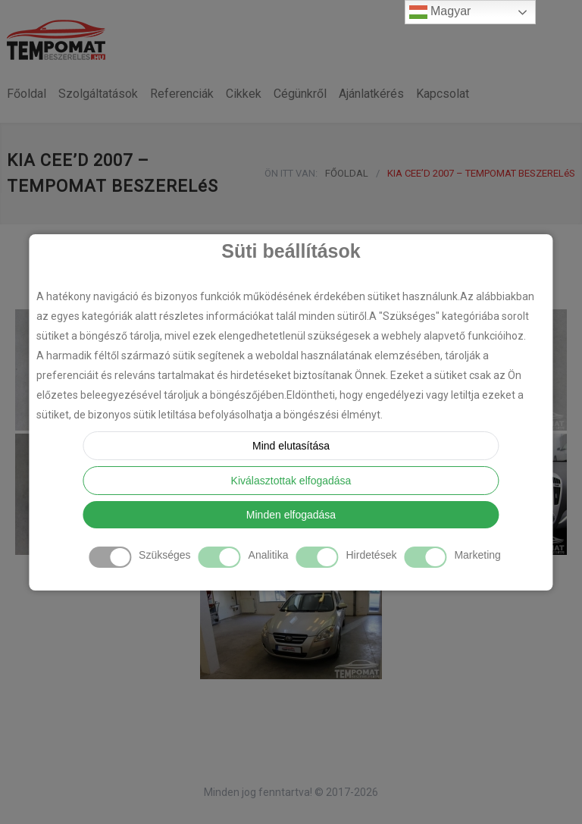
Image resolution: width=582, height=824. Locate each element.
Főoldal (26, 93)
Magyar (440, 12)
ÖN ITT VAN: (291, 173)
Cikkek (243, 93)
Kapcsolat (442, 93)
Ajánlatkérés (371, 93)
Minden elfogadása (291, 515)
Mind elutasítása (291, 446)
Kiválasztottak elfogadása (291, 481)
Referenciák (182, 93)
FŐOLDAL (346, 173)
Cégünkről (300, 93)
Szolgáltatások (98, 93)
